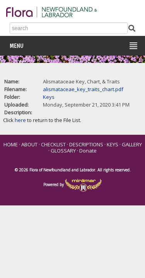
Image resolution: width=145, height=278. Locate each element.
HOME (10, 144)
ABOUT (29, 144)
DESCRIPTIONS (86, 144)
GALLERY (132, 144)
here (20, 120)
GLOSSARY (63, 150)
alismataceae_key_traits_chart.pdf (83, 89)
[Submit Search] (131, 27)
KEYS (112, 144)
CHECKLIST (53, 144)
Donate (88, 150)
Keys (49, 96)
